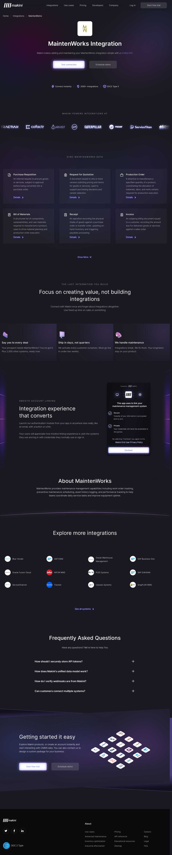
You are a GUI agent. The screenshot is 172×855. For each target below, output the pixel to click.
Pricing (83, 5)
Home (6, 16)
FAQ (146, 846)
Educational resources (124, 841)
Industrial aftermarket (95, 846)
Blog (146, 836)
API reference (120, 836)
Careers (147, 832)
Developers (97, 5)
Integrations (52, 5)
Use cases (69, 5)
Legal (146, 841)
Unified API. (127, 53)
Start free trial (153, 5)
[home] (13, 5)
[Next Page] (85, 257)
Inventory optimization (95, 841)
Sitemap (118, 846)
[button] (52, 5)
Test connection (68, 64)
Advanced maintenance (95, 836)
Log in (133, 5)
